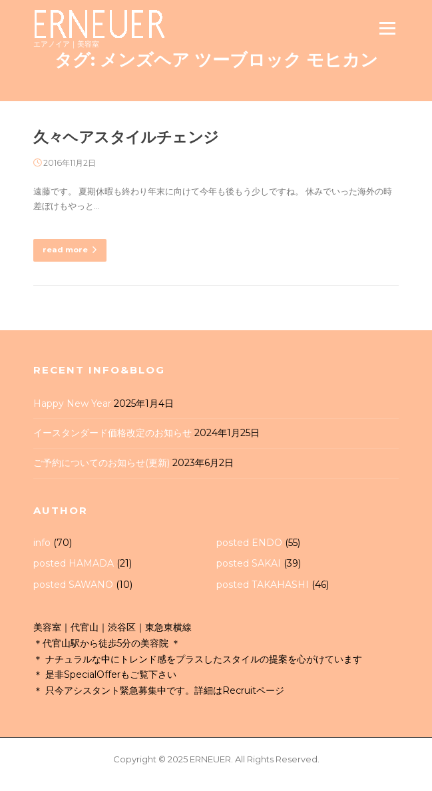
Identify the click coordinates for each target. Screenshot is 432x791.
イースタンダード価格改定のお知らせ (112, 433)
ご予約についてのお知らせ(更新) (101, 463)
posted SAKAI (248, 563)
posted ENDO (249, 543)
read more (70, 249)
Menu (387, 28)
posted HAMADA (73, 563)
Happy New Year (72, 403)
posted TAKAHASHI (262, 585)
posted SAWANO (73, 585)
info (42, 543)
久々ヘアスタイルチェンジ (126, 137)
